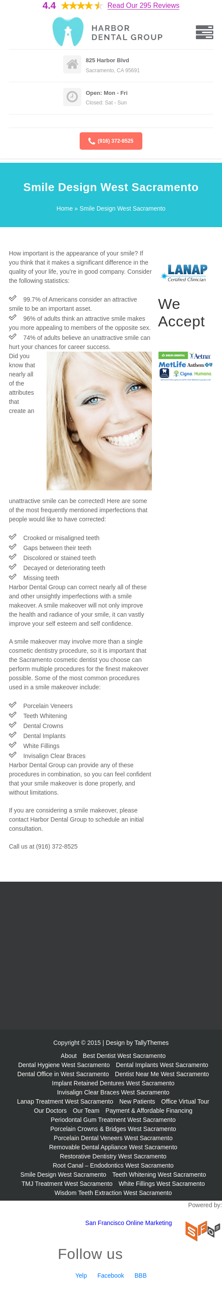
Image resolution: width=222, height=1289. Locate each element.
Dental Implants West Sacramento (162, 1064)
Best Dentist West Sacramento (124, 1055)
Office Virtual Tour (185, 1101)
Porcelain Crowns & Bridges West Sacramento (113, 1128)
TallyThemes (152, 1042)
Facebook (111, 1275)
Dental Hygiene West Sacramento (64, 1064)
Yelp (81, 1275)
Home (65, 208)
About (69, 1055)
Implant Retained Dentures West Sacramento (113, 1083)
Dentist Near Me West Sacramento (162, 1074)
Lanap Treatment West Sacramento (65, 1101)
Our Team (86, 1110)
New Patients (137, 1101)
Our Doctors (50, 1110)
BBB (141, 1275)
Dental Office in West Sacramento (63, 1074)
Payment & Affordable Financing (148, 1110)
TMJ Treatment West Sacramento (66, 1183)
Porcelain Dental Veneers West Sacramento (113, 1138)
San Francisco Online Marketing (128, 1222)
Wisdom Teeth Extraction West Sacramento (113, 1192)
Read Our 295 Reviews (143, 5)
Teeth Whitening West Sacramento (159, 1174)
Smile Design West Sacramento (63, 1174)
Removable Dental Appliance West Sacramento (113, 1147)
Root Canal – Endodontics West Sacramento (113, 1165)
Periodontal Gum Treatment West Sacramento (113, 1119)
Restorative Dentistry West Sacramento (113, 1156)
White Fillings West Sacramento (161, 1183)
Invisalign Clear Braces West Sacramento (113, 1092)
